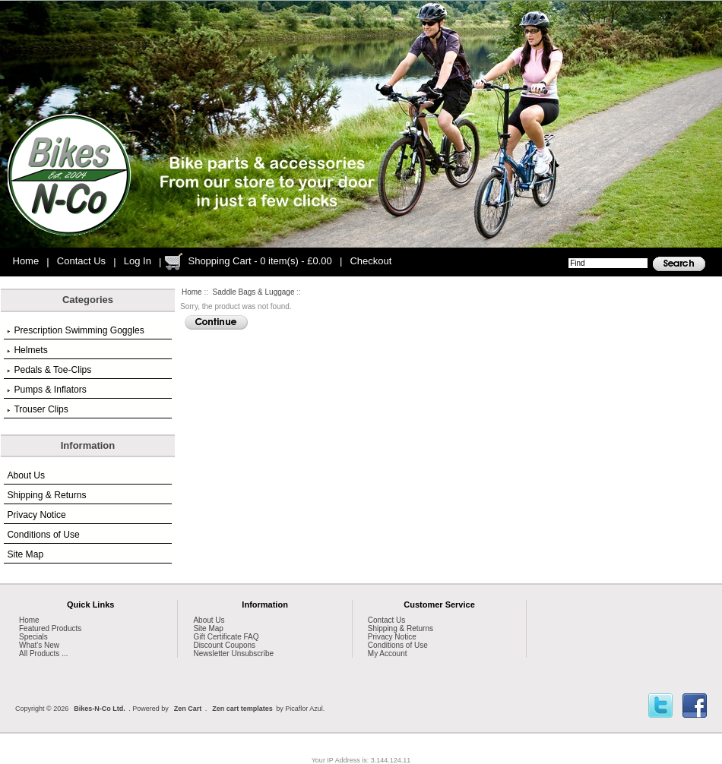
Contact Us (81, 261)
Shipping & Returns (46, 495)
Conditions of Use (43, 534)
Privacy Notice (36, 515)
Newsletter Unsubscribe (233, 653)
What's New (39, 645)
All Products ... (43, 653)
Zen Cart (188, 708)
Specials (33, 637)
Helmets (27, 350)
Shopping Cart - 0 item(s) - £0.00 (259, 261)
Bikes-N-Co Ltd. (99, 708)
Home (26, 261)
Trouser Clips (37, 409)
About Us (26, 475)
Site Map (25, 554)
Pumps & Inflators (46, 389)
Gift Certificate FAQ (225, 637)
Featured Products (50, 628)
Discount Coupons (224, 645)
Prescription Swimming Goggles (75, 330)
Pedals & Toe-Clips (49, 370)
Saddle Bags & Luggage (254, 292)
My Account (387, 653)
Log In (137, 261)
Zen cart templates (242, 708)
